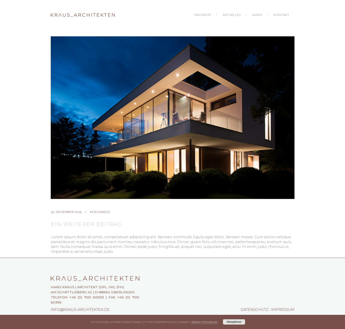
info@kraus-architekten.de (80, 310)
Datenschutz (254, 310)
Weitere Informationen (204, 321)
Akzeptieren (234, 321)
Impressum (282, 310)
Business (102, 212)
